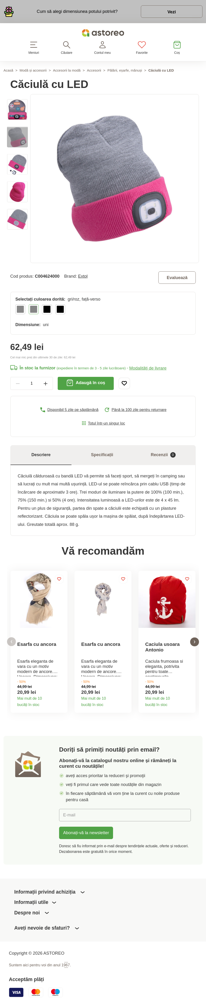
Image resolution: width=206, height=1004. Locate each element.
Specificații (102, 454)
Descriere (40, 454)
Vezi (171, 11)
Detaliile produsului (61, 703)
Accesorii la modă (67, 70)
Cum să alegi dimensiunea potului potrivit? (77, 11)
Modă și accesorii (33, 70)
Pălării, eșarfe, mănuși (124, 70)
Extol (83, 276)
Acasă (8, 70)
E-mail (69, 814)
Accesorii (94, 70)
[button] (11, 641)
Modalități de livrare (148, 368)
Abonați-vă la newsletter (86, 832)
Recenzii (163, 455)
